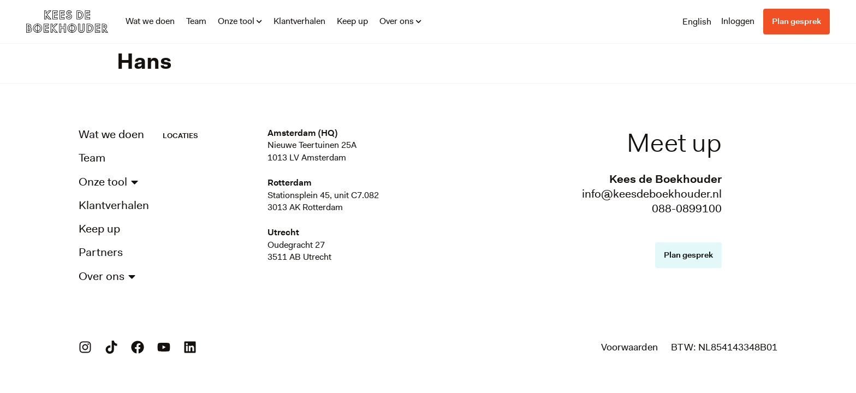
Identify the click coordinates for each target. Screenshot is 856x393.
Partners (101, 252)
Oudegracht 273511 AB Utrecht (299, 251)
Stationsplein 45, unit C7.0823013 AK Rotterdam (323, 201)
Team (196, 21)
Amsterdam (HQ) (302, 133)
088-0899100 (687, 208)
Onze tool (240, 21)
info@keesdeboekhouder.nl (652, 193)
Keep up (352, 21)
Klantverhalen (299, 21)
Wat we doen (150, 21)
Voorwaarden (629, 347)
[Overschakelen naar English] (697, 21)
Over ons (400, 21)
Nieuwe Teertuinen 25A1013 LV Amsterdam (312, 151)
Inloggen (737, 21)
